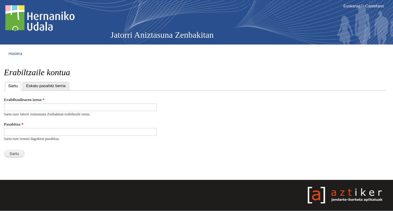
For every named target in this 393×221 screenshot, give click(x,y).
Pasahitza (13, 124)
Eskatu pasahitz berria (46, 85)
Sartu (14, 85)
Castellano (374, 6)
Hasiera (15, 53)
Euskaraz (351, 6)
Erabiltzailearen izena (24, 99)
